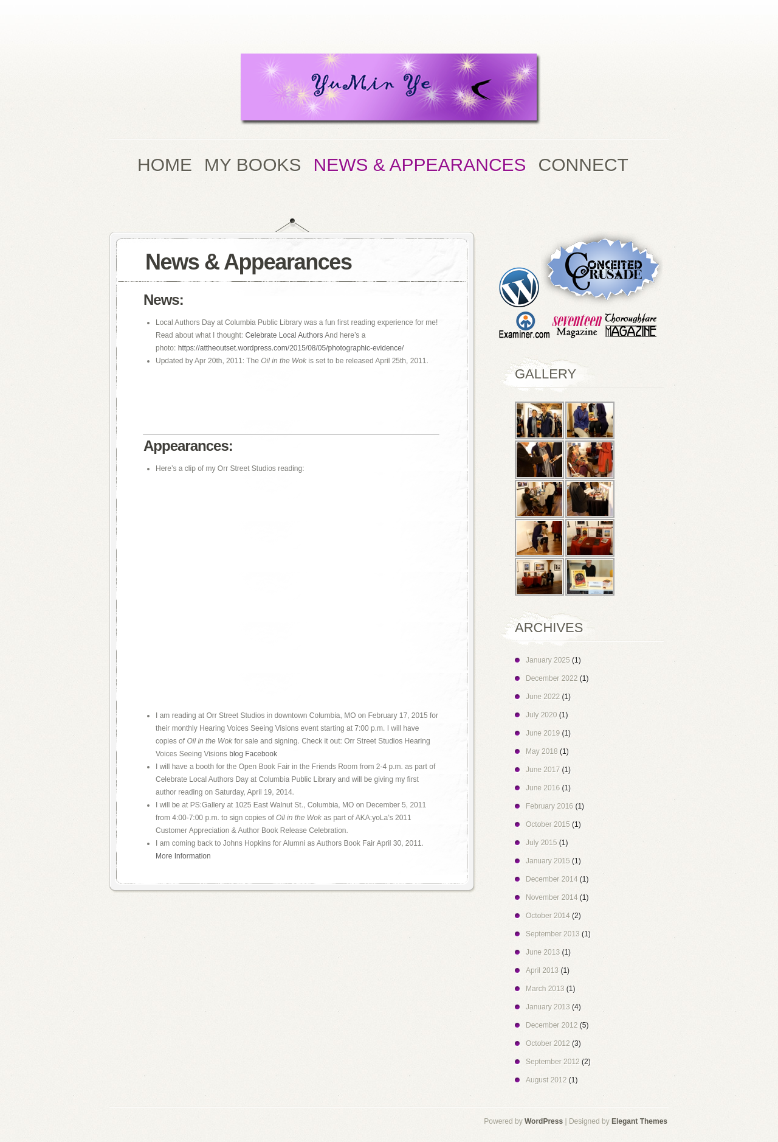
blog (236, 754)
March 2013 (545, 988)
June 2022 (543, 696)
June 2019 (543, 733)
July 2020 (541, 715)
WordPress (544, 1121)
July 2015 (541, 842)
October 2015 (548, 824)
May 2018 (542, 751)
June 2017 (543, 769)
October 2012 (548, 1043)
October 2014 (548, 915)
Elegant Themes (639, 1121)
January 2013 (548, 1007)
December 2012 (551, 1025)
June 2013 (543, 952)
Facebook (261, 754)
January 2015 (548, 861)
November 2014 (551, 897)
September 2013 (553, 934)
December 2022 (551, 678)
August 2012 (546, 1080)
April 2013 (542, 970)
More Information (183, 856)
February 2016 (549, 806)
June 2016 (543, 788)
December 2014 (551, 879)
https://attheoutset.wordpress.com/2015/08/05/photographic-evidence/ (291, 348)
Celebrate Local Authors (284, 335)
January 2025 (548, 660)
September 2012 (553, 1061)
